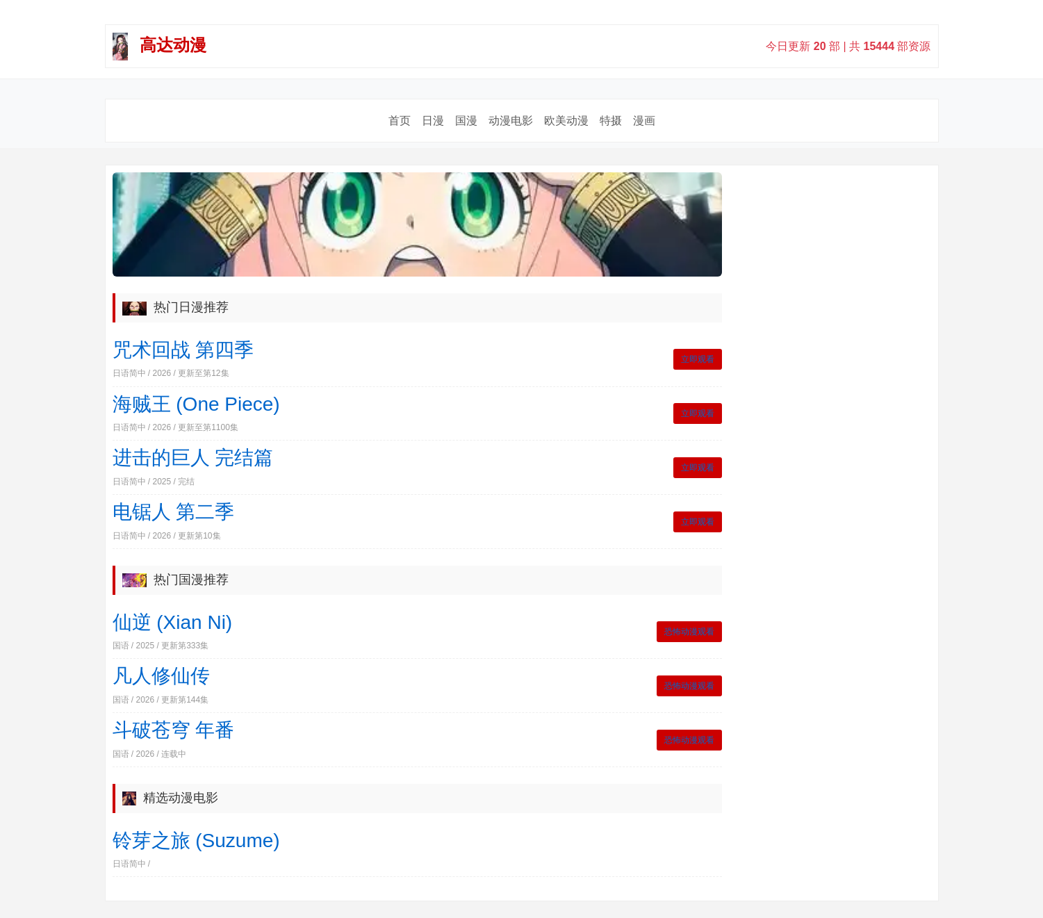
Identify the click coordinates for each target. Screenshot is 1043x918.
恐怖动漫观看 (689, 632)
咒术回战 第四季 (183, 350)
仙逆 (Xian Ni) (173, 622)
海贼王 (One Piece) (196, 404)
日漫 (433, 120)
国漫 (466, 120)
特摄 (611, 120)
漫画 (644, 120)
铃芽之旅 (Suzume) (196, 840)
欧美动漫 (566, 120)
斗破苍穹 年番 (174, 730)
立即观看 (697, 359)
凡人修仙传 (161, 676)
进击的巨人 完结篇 (193, 457)
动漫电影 (510, 120)
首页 (399, 120)
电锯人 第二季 (174, 512)
